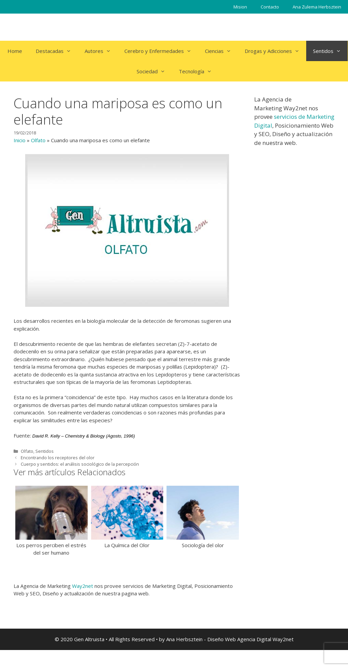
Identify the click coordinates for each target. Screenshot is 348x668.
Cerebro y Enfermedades (161, 51)
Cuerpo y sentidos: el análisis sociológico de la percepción (80, 464)
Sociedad (154, 71)
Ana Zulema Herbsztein (317, 7)
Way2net (82, 585)
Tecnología (199, 71)
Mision (240, 7)
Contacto (270, 7)
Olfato (38, 140)
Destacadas (57, 51)
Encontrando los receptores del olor (57, 457)
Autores (101, 51)
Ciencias (221, 51)
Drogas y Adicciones (275, 51)
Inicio (19, 140)
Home (14, 51)
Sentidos (330, 51)
